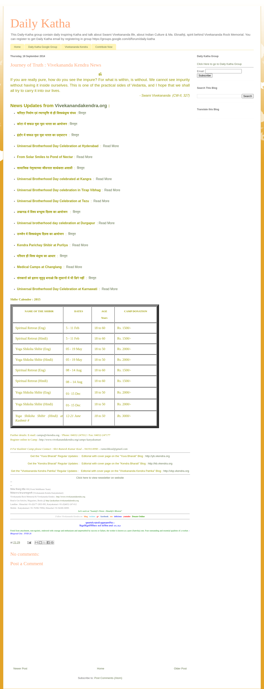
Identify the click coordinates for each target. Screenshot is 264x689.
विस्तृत (82, 113)
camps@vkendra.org (48, 435)
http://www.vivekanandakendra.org (70, 497)
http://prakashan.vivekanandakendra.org (62, 500)
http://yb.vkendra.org (157, 456)
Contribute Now (103, 47)
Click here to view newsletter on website (100, 477)
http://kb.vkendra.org (160, 463)
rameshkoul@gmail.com (114, 448)
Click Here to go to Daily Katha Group (219, 64)
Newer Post (20, 668)
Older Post (180, 668)
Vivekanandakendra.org (81, 105)
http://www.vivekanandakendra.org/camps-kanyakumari (70, 439)
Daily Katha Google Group (42, 47)
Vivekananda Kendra (76, 47)
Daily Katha (40, 23)
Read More (111, 146)
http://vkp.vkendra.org (176, 470)
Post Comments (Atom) (108, 678)
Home (17, 47)
